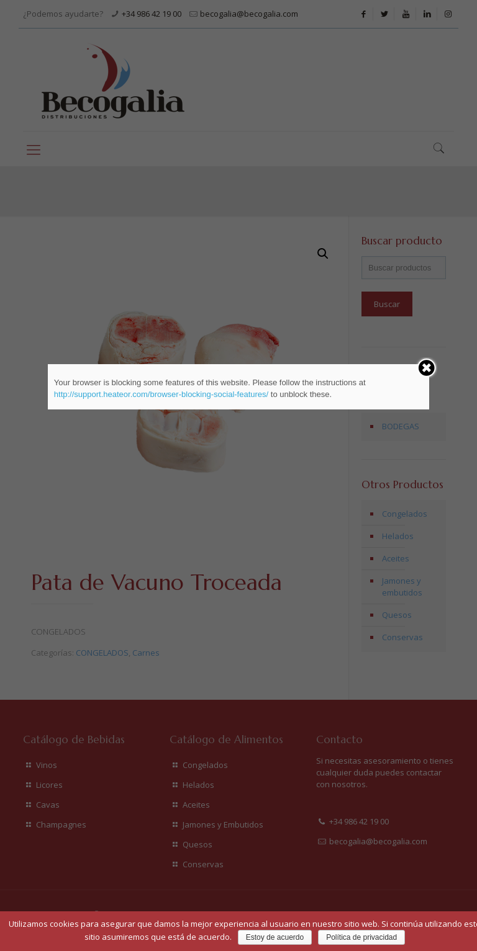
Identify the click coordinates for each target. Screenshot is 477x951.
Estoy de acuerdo (275, 937)
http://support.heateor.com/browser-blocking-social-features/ (161, 394)
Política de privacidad (361, 937)
